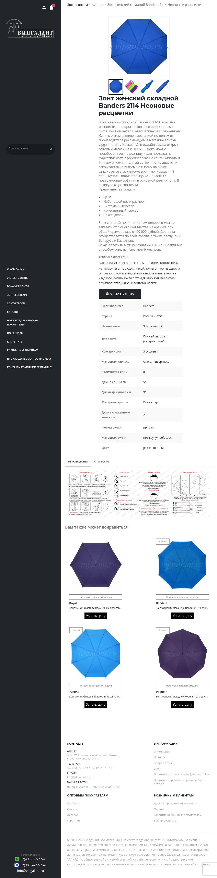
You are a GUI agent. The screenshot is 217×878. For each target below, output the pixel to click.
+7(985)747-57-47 (33, 865)
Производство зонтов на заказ (29, 358)
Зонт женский (152, 326)
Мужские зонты (18, 286)
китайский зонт (120, 273)
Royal (73, 603)
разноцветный (153, 448)
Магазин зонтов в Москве (139, 283)
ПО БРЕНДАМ (15, 333)
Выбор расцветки (166, 820)
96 (145, 392)
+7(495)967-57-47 (102, 768)
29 (145, 415)
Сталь (147, 361)
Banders (148, 306)
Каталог (12, 312)
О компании (16, 269)
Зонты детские (17, 295)
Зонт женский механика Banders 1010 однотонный (186, 608)
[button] (167, 47)
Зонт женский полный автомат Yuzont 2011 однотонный (102, 696)
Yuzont (74, 692)
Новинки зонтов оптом (162, 263)
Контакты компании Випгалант (29, 367)
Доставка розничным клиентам (175, 803)
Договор (73, 815)
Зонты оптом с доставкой (126, 268)
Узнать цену (122, 294)
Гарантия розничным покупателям (178, 815)
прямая (148, 427)
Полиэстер (150, 402)
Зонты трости (16, 303)
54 (145, 382)
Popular (161, 692)
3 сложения (151, 351)
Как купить (14, 341)
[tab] (78, 461)
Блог (157, 768)
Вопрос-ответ (163, 763)
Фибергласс (161, 361)
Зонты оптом (77, 4)
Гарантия (73, 820)
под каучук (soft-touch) (158, 438)
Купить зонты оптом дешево (133, 278)
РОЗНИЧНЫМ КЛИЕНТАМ (22, 350)
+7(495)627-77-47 (33, 859)
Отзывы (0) (101, 461)
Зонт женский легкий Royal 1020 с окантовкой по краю (101, 608)
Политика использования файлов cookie (181, 774)
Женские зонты (17, 278)
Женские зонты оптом (129, 263)
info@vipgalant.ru (30, 870)
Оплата (72, 809)
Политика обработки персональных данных (178, 781)
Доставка (73, 803)
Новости (159, 757)
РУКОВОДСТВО (78, 461)
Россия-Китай (152, 316)
